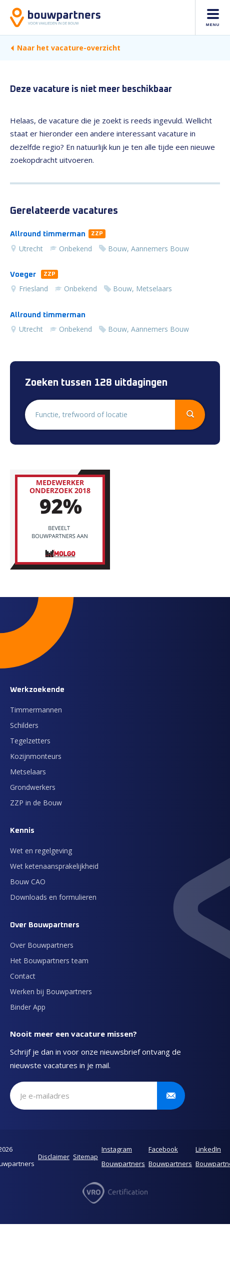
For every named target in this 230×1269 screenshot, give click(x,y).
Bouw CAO (28, 881)
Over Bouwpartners (42, 945)
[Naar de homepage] (55, 17)
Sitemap (85, 1156)
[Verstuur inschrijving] (171, 1096)
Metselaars (28, 771)
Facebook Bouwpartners (170, 1157)
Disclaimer (54, 1156)
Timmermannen (36, 709)
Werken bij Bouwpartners (51, 991)
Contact (23, 976)
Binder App (28, 1007)
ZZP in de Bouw (36, 802)
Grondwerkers (33, 787)
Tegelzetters (30, 740)
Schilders (24, 725)
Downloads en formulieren (53, 897)
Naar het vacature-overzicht (65, 47)
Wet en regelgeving (41, 850)
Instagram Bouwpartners (123, 1157)
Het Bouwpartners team (49, 960)
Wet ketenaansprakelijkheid (54, 866)
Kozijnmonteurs (36, 756)
